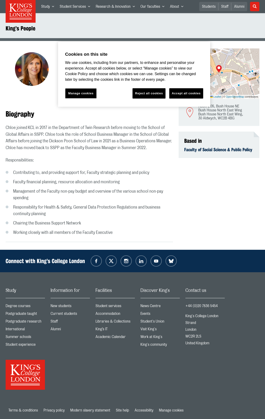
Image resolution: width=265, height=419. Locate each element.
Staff (224, 6)
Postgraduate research (25, 322)
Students (209, 6)
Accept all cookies (186, 93)
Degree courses (25, 307)
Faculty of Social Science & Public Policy (218, 150)
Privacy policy (54, 410)
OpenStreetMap (235, 96)
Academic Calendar (115, 338)
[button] (219, 69)
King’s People (20, 28)
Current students (70, 315)
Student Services (76, 7)
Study (49, 7)
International (25, 330)
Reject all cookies (149, 93)
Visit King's (160, 330)
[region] (134, 74)
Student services (115, 307)
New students (70, 307)
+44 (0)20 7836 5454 (201, 306)
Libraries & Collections (115, 322)
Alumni (239, 6)
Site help (122, 410)
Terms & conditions (23, 410)
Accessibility (144, 410)
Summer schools (25, 338)
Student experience (25, 346)
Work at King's (160, 338)
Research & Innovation (117, 7)
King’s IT (115, 330)
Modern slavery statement (90, 410)
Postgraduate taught (25, 315)
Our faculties (153, 7)
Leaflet (215, 96)
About (178, 7)
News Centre (160, 307)
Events (160, 315)
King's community (160, 346)
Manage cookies (171, 410)
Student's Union (160, 322)
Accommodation (115, 315)
